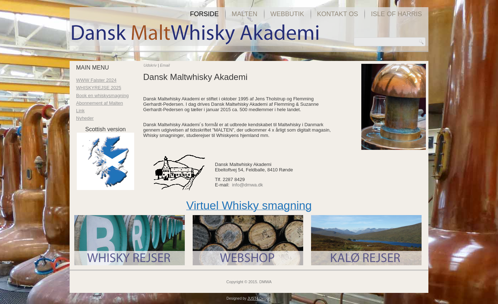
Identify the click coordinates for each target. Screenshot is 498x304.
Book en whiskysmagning (102, 95)
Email (165, 65)
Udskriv (151, 65)
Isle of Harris (396, 14)
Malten (245, 14)
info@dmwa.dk (247, 184)
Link (80, 110)
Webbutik (287, 14)
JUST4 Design (259, 298)
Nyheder (85, 118)
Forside (204, 14)
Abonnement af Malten (99, 103)
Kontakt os (337, 14)
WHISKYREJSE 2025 (98, 87)
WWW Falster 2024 (96, 80)
